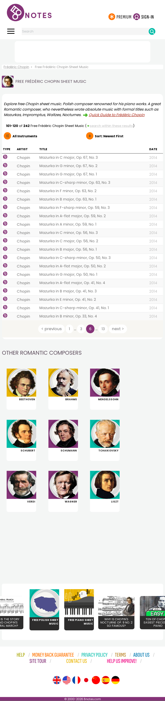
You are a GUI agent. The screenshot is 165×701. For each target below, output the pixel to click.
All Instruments (24, 136)
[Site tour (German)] (115, 680)
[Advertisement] (82, 51)
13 (103, 328)
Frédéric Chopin (16, 67)
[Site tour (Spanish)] (105, 680)
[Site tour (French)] (76, 680)
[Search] (152, 31)
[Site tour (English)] (56, 680)
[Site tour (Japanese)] (86, 680)
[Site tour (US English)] (66, 680)
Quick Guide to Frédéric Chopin (117, 114)
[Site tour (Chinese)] (95, 680)
